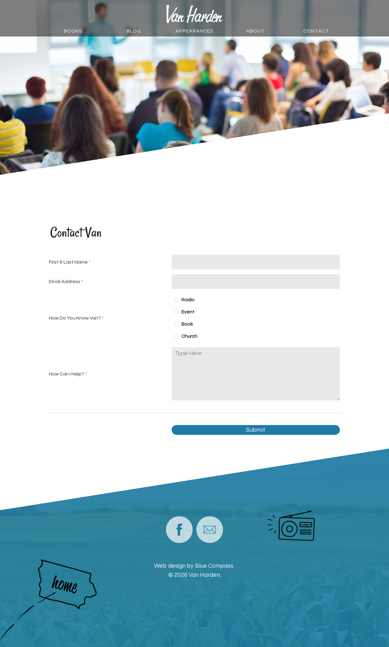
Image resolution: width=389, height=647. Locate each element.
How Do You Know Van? (75, 318)
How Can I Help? (66, 374)
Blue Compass (214, 566)
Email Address (64, 281)
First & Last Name (68, 262)
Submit (256, 430)
